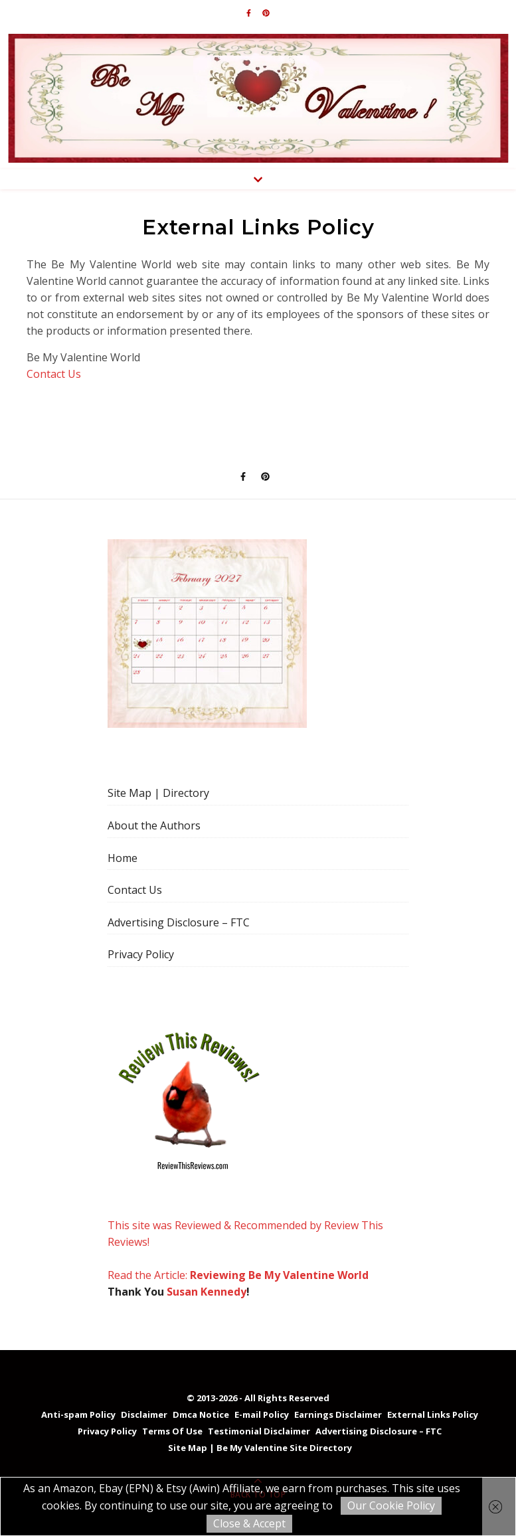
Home (122, 858)
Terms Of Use (172, 1431)
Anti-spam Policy (78, 1414)
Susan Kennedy (206, 1291)
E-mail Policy (261, 1414)
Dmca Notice (201, 1414)
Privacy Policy (141, 954)
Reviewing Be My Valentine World (279, 1275)
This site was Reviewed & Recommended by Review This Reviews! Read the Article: (245, 1151)
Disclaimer (144, 1414)
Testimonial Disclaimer (259, 1431)
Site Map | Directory (158, 793)
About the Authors (154, 825)
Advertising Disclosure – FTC (179, 922)
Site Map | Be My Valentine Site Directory (260, 1448)
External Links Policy (432, 1414)
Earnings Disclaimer (338, 1414)
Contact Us (54, 374)
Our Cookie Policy (391, 1505)
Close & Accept (249, 1523)
